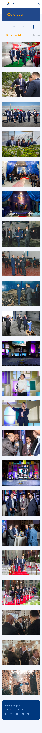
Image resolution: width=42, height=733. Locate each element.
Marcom (13, 710)
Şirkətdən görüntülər (15, 35)
